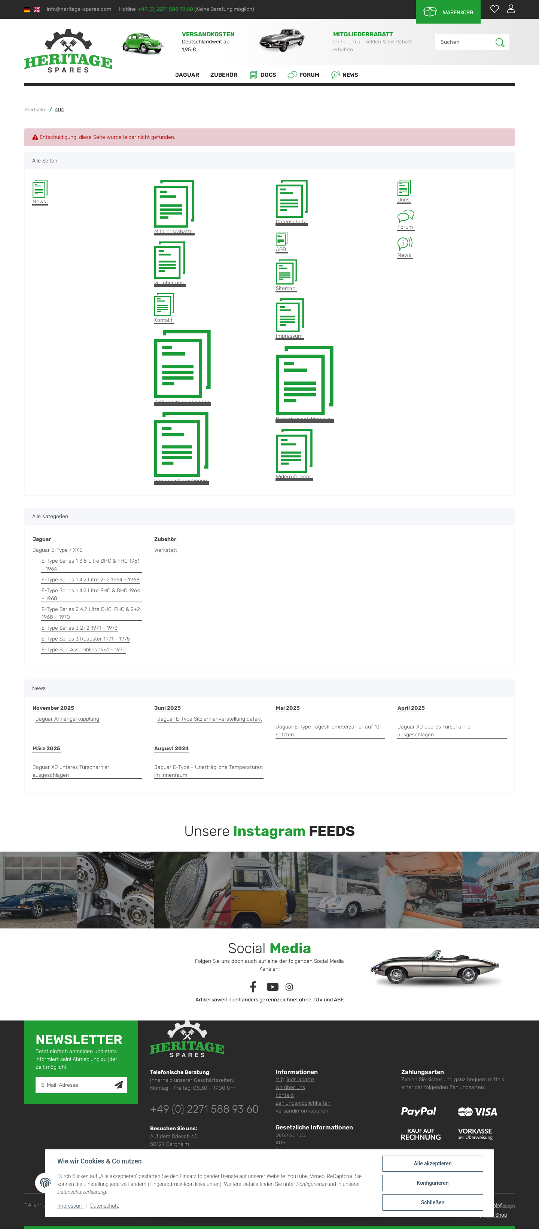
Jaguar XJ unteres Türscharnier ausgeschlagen (71, 771)
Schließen (433, 1202)
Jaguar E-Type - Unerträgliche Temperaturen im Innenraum (208, 771)
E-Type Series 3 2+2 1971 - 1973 (80, 628)
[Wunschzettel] (491, 9)
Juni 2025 (167, 708)
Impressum (290, 318)
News (344, 75)
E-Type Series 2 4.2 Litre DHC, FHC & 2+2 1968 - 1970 (91, 613)
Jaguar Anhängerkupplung (67, 719)
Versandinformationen (181, 448)
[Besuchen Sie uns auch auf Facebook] (253, 987)
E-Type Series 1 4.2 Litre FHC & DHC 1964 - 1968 (91, 594)
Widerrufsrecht (294, 454)
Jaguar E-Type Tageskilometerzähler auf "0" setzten (328, 731)
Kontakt (164, 308)
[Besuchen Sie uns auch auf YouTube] (273, 987)
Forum (303, 75)
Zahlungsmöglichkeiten (182, 367)
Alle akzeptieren (432, 1163)
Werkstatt (165, 550)
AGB (281, 242)
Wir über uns (169, 263)
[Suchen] (465, 42)
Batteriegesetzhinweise (305, 384)
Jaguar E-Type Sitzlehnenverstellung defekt (209, 719)
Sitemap (286, 275)
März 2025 (46, 748)
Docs (262, 75)
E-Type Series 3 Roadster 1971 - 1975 (86, 639)
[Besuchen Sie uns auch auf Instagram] (289, 987)
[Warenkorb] (448, 12)
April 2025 (411, 708)
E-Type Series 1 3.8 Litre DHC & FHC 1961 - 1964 (91, 565)
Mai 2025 (288, 708)
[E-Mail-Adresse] (75, 1085)
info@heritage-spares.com (79, 9)
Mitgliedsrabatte (174, 207)
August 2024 (171, 748)
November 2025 (53, 708)
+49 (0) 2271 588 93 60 (165, 9)
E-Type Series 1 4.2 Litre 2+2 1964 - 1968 (91, 580)
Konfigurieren (432, 1183)
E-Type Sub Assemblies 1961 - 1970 (84, 650)
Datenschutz (292, 202)
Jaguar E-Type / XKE (57, 550)
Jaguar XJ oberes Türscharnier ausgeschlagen (435, 731)
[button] (508, 8)
